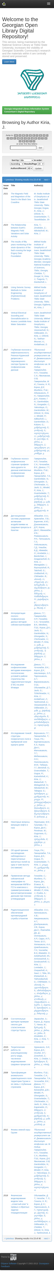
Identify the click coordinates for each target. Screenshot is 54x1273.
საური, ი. (38, 1005)
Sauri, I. (37, 973)
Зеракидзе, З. (40, 1019)
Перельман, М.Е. (42, 822)
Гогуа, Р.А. (39, 739)
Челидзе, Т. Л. (43, 1198)
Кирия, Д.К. (39, 670)
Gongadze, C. (43, 404)
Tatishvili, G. (39, 570)
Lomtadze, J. (40, 967)
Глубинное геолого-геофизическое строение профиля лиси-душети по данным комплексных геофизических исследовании (21, 467)
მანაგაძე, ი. (39, 593)
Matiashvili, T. (40, 782)
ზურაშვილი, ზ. (41, 1061)
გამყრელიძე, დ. (41, 450)
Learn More (9, 62)
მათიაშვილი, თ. (41, 808)
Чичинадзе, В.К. (41, 667)
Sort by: (15, 160)
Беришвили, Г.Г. (41, 733)
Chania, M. (39, 1042)
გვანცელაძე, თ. (41, 510)
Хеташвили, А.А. (42, 944)
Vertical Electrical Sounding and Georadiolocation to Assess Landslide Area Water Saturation (21, 318)
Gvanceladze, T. (41, 770)
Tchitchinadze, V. (41, 693)
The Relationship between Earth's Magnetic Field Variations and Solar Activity (20, 231)
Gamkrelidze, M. (41, 410)
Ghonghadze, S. (41, 887)
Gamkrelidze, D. (41, 422)
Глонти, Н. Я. (43, 384)
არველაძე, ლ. (41, 582)
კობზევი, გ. (39, 453)
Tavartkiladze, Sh (41, 219)
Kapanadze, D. (40, 1107)
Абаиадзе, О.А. (41, 516)
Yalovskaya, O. (40, 407)
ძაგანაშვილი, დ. (42, 588)
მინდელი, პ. (40, 445)
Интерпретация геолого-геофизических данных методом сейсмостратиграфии (21, 619)
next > (47, 180)
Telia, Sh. (46, 973)
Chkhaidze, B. (40, 576)
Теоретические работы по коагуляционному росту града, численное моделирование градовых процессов (20, 1056)
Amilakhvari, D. (41, 344)
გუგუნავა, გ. (39, 842)
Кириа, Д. (38, 1022)
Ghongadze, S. (40, 482)
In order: (38, 160)
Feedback (5, 1266)
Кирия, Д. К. (39, 1204)
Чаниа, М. (41, 1024)
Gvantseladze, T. (41, 217)
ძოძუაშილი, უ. (43, 993)
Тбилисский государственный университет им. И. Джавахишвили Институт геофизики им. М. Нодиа (42, 358)
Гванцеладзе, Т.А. (42, 476)
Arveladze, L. (43, 553)
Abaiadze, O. (44, 953)
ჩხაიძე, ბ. (41, 608)
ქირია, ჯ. (38, 442)
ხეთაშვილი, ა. (43, 1008)
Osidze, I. (46, 1058)
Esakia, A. (41, 893)
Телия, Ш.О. (39, 941)
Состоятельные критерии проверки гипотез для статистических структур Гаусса (20, 1024)
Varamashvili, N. (41, 330)
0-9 (16, 135)
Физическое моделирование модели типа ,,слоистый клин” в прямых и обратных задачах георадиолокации (20, 1204)
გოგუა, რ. (38, 799)
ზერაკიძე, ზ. (39, 1027)
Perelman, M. (40, 830)
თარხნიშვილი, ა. (42, 719)
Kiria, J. (40, 211)
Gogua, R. (38, 773)
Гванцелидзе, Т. (41, 736)
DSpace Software (9, 1263)
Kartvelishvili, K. (41, 776)
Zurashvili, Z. (40, 1056)
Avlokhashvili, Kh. (42, 956)
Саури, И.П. (44, 938)
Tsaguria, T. (42, 279)
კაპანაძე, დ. (39, 1124)
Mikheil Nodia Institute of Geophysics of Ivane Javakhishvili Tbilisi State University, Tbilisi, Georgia (42, 250)
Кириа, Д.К (39, 387)
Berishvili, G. (43, 768)
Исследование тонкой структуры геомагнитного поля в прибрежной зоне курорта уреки (21, 739)
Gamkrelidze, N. (41, 479)
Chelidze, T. (39, 273)
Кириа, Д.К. (39, 473)
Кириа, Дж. (39, 881)
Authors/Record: (18, 168)
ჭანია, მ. (41, 1033)
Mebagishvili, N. (41, 785)
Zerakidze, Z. (40, 228)
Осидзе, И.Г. (39, 1053)
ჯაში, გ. (40, 645)
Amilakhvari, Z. (40, 699)
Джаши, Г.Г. (44, 467)
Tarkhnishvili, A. (41, 702)
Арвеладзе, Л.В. (41, 519)
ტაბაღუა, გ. (42, 816)
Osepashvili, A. (40, 970)
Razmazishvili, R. (41, 567)
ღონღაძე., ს (40, 650)
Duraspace (44, 1263)
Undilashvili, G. (40, 573)
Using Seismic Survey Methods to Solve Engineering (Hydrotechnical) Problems (21, 293)
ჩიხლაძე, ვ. (42, 1013)
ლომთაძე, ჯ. (40, 999)
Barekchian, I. (40, 556)
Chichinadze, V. (41, 484)
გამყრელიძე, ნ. (41, 427)
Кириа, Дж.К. (40, 828)
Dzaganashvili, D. (42, 559)
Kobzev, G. (39, 424)
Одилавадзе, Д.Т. (42, 687)
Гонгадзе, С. (40, 876)
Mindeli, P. (41, 416)
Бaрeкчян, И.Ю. (41, 521)
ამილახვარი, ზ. (41, 716)
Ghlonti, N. (38, 214)
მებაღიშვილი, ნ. (42, 811)
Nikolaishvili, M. (41, 230)
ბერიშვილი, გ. (41, 793)
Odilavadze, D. (40, 333)
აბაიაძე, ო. (39, 579)
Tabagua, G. (39, 791)
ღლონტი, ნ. (42, 439)
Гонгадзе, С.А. (41, 1075)
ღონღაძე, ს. (40, 430)
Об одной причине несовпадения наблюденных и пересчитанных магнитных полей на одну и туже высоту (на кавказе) (20, 859)
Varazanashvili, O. (42, 705)
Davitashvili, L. (40, 282)
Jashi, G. (38, 487)
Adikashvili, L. (40, 419)
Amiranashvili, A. (41, 959)
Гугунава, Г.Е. (40, 825)
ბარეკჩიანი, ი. (40, 585)
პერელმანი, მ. (41, 839)
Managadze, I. (40, 565)
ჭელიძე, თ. (42, 1213)
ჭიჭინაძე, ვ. (39, 502)
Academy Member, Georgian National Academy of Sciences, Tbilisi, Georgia (42, 265)
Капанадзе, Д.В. (41, 1090)
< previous (9, 180)
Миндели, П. (40, 878)
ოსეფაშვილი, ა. (41, 1002)
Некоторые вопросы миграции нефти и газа (20, 825)
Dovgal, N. (38, 276)
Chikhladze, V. (43, 982)
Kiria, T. (37, 225)
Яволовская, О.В (41, 1161)
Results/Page (30, 164)
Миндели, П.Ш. (41, 390)
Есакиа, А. (39, 884)
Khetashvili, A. (40, 976)
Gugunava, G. (40, 833)
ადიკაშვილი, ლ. (42, 447)
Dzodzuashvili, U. (42, 962)
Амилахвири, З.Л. (42, 673)
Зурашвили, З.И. (42, 1047)
